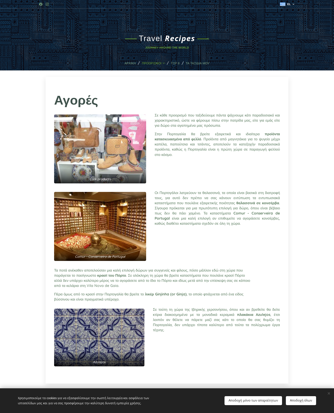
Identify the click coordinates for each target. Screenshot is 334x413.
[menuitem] (127, 63)
